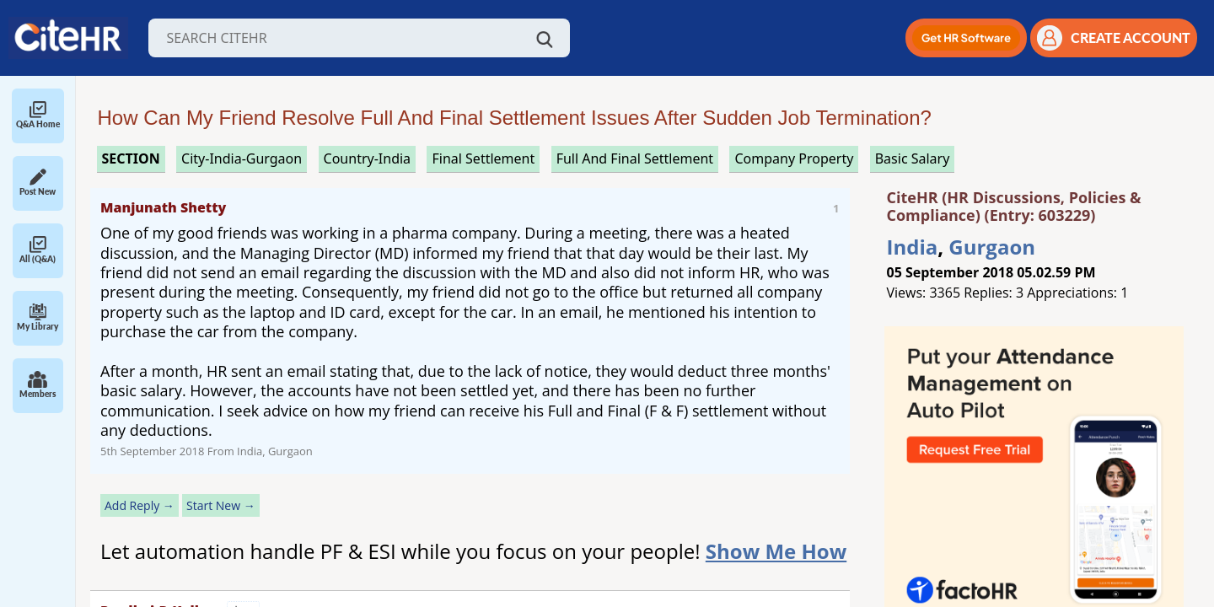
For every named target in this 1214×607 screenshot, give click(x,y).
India (912, 247)
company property (793, 158)
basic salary (912, 158)
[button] (966, 38)
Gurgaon (991, 247)
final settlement (483, 158)
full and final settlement (634, 158)
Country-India (367, 158)
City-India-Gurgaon (241, 158)
